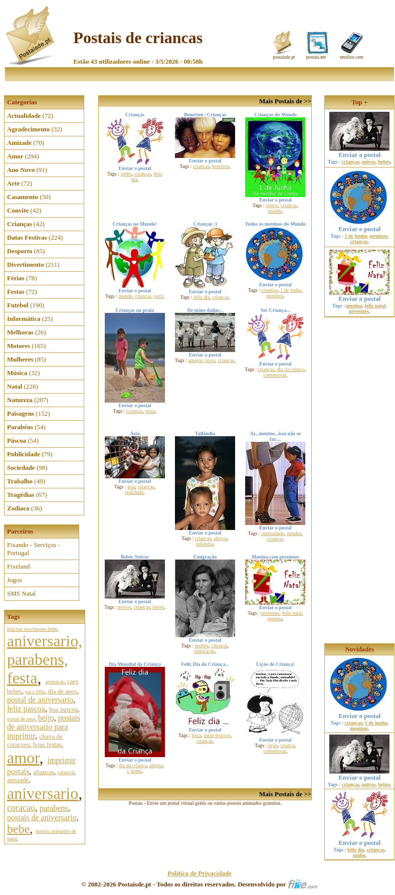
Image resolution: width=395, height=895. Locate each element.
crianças (142, 173)
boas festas (47, 744)
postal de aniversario (40, 699)
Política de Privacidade (199, 873)
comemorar (275, 375)
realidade (134, 492)
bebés (158, 607)
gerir (158, 296)
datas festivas (217, 735)
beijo (46, 717)
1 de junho (290, 290)
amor (23, 758)
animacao (54, 681)
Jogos (14, 580)
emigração (204, 651)
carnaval (66, 772)
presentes (270, 613)
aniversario (42, 793)
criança (287, 745)
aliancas (43, 772)
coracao (21, 808)
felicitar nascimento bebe (32, 629)
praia (150, 411)
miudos (294, 533)
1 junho (134, 771)
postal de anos (21, 719)
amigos (195, 360)
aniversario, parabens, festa (44, 659)
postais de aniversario (42, 817)
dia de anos (62, 691)
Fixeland (18, 566)
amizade (18, 780)
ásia (131, 486)
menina (274, 618)
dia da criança (291, 369)
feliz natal (292, 613)
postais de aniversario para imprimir (43, 726)
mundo (275, 211)
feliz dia (201, 297)
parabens (54, 808)
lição (273, 745)
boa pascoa (63, 709)
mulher (201, 645)
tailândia (204, 544)
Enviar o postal (359, 151)
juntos (272, 205)
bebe (18, 828)
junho (126, 173)
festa (196, 735)
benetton (220, 166)
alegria (220, 538)
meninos (274, 295)
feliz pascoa (26, 708)
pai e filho (35, 691)
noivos (124, 607)
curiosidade (272, 533)
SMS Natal (21, 593)
